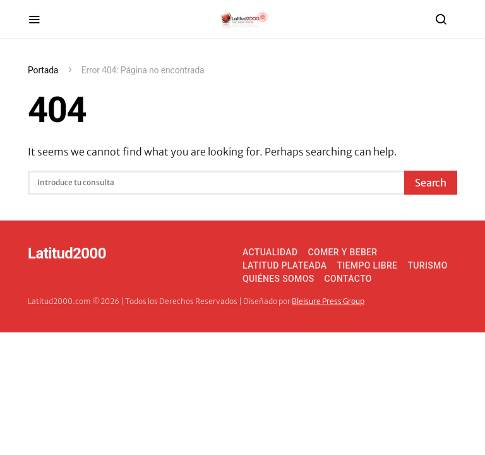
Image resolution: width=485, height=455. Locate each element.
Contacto (348, 279)
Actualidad (269, 252)
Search (430, 182)
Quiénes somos (278, 279)
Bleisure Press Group (328, 301)
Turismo (427, 265)
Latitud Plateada (284, 265)
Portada (43, 70)
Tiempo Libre (367, 265)
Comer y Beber (342, 252)
